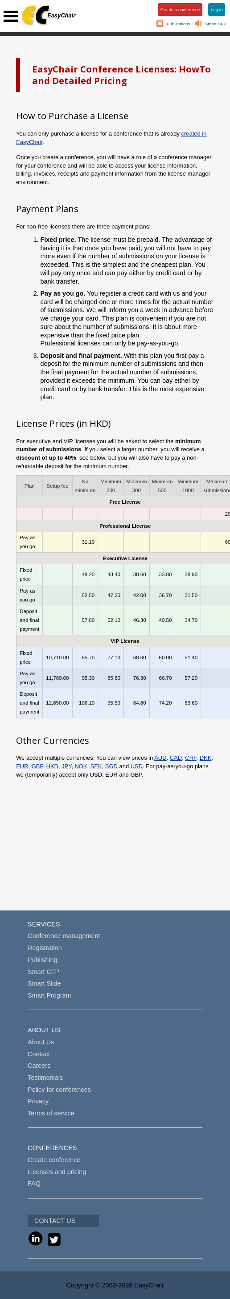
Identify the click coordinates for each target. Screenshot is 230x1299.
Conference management (64, 935)
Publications (178, 23)
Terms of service (51, 1113)
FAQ (34, 1183)
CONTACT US (54, 1220)
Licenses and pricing (57, 1171)
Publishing (42, 959)
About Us (41, 1042)
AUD (160, 757)
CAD (176, 757)
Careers (39, 1065)
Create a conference (180, 9)
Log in (217, 9)
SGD (111, 766)
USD (137, 766)
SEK (96, 766)
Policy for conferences (59, 1089)
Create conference (54, 1159)
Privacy (38, 1101)
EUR (22, 766)
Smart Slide (44, 983)
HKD (52, 766)
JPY (66, 766)
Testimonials (45, 1077)
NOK (80, 766)
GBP (37, 766)
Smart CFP (215, 23)
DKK (206, 757)
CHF (190, 757)
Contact (39, 1054)
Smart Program (49, 995)
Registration (45, 947)
